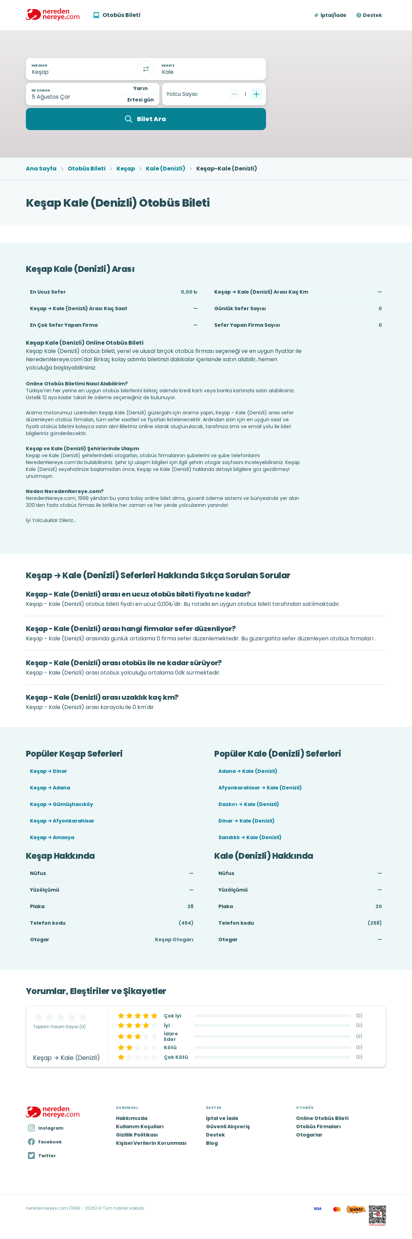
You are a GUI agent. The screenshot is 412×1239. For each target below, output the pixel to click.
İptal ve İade (222, 1118)
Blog (212, 1143)
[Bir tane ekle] (256, 94)
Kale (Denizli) (165, 168)
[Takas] (146, 69)
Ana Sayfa (41, 168)
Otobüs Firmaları (318, 1126)
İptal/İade (333, 15)
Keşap (126, 168)
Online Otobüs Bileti (322, 1118)
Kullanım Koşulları (140, 1126)
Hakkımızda (131, 1118)
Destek (372, 15)
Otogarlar (309, 1134)
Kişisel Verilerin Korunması (151, 1143)
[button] (331, 15)
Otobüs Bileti (87, 168)
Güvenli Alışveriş (228, 1126)
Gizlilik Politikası (137, 1134)
